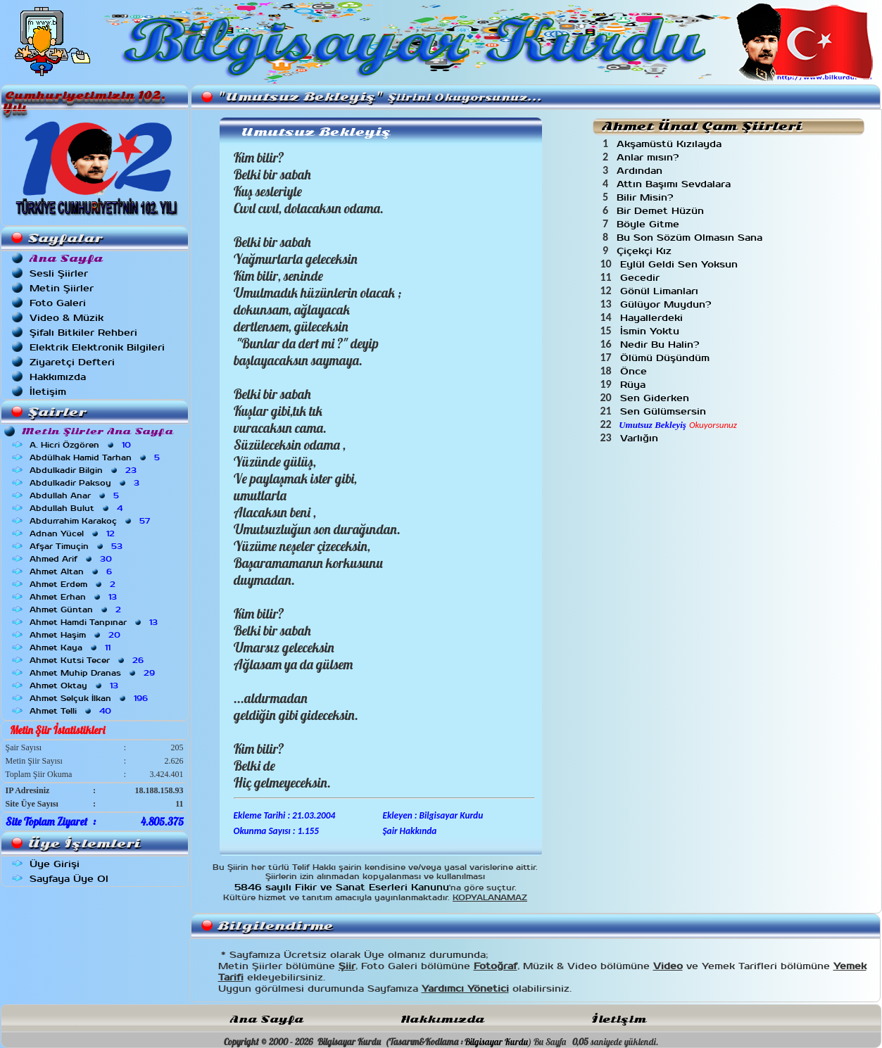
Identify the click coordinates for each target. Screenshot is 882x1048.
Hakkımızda (58, 377)
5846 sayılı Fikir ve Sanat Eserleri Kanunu (341, 887)
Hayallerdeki (653, 318)
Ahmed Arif (72, 559)
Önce (635, 371)
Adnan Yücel (74, 533)
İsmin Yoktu (651, 331)
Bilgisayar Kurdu (496, 1041)
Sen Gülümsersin (665, 411)
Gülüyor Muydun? (667, 304)
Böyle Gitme (650, 224)
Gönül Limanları (661, 291)
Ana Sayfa (266, 1019)
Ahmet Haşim (76, 635)
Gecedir (641, 278)
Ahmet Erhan (75, 597)
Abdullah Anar (76, 495)
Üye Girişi (55, 864)
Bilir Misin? (646, 197)
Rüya (634, 385)
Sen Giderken (656, 398)
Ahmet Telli (72, 711)
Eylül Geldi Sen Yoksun (680, 264)
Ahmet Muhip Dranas (94, 673)
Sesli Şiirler (59, 273)
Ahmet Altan (72, 571)
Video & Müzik (66, 318)
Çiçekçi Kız (646, 251)
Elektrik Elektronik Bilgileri (97, 347)
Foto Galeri (58, 303)
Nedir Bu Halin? (661, 345)
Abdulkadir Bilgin (84, 470)
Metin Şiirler (62, 288)
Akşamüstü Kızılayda (671, 144)
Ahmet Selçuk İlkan (90, 698)
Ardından (641, 171)
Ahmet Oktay (75, 685)
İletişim (48, 392)
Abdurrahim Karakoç (91, 521)
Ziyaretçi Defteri (72, 362)
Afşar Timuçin (77, 546)
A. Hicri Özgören (82, 445)
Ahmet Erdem (74, 584)
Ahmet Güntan (77, 609)
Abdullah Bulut (77, 508)
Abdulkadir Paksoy (86, 483)
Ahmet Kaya (71, 647)
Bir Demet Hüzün (662, 211)
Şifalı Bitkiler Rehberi (83, 333)
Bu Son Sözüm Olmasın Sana (691, 238)
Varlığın (641, 438)
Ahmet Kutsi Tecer (88, 660)
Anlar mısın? (649, 157)
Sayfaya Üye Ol (69, 879)
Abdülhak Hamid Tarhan (96, 457)
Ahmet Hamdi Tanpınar (95, 622)
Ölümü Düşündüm (666, 358)
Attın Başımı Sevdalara (675, 184)
